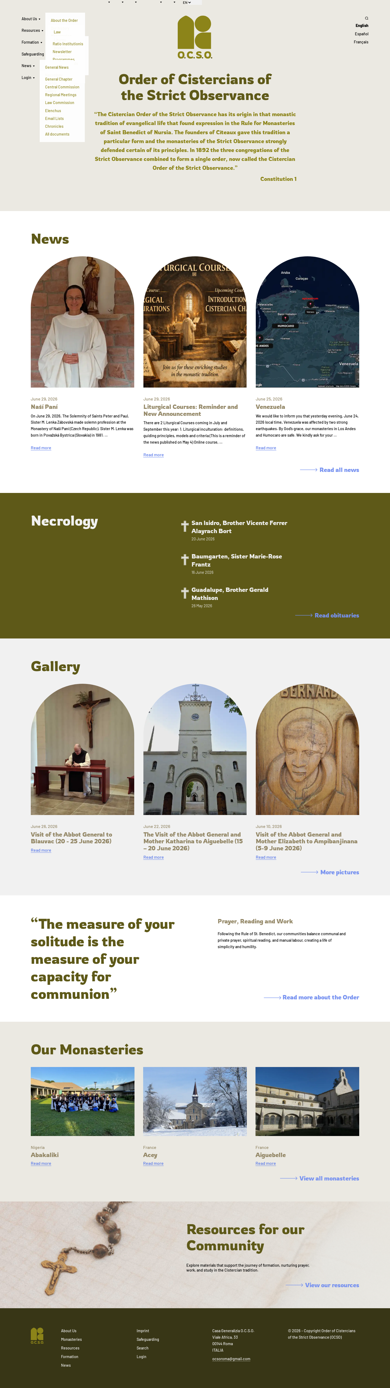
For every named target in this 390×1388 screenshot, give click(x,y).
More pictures (330, 872)
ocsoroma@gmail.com (231, 1358)
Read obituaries (327, 615)
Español (361, 34)
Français (361, 42)
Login (26, 77)
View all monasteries (319, 1178)
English (362, 25)
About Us (29, 18)
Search (143, 1348)
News (26, 65)
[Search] (361, 18)
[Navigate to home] (37, 1336)
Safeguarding (33, 54)
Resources (31, 30)
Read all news (329, 469)
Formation (30, 42)
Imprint (143, 1330)
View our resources (322, 1285)
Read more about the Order (311, 997)
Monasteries (71, 1339)
